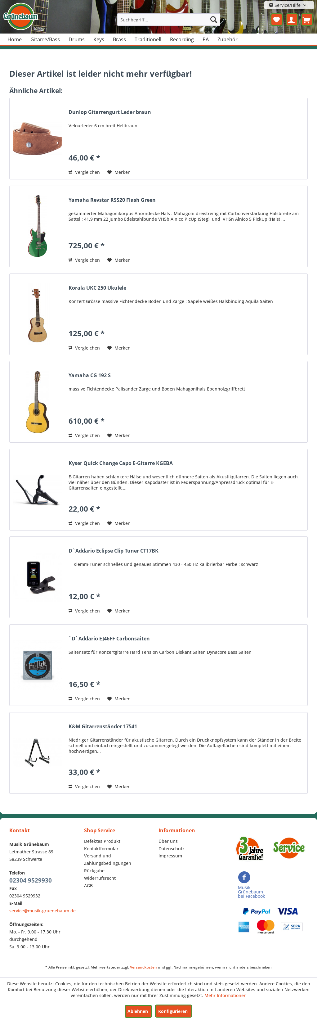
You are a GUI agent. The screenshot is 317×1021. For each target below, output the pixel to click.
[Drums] (76, 39)
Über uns (168, 841)
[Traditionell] (148, 39)
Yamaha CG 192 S (90, 375)
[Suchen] (213, 19)
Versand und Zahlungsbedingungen (107, 859)
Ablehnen (137, 1011)
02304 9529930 (30, 880)
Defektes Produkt (102, 841)
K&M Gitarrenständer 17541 (103, 726)
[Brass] (119, 39)
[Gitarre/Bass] (45, 39)
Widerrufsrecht (100, 878)
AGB (88, 885)
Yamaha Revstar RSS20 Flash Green (112, 200)
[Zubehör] (227, 39)
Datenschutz (171, 849)
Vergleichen (84, 172)
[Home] (14, 39)
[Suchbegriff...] (168, 19)
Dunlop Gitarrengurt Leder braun (110, 112)
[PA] (205, 39)
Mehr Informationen (225, 995)
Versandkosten (143, 967)
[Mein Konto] (292, 19)
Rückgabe (94, 871)
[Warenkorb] (307, 19)
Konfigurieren (173, 1011)
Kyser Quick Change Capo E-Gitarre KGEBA (121, 463)
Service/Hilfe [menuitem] (285, 5)
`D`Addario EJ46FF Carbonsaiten (109, 638)
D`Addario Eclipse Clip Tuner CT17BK (113, 551)
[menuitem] (168, 19)
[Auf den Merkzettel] (119, 172)
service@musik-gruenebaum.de (42, 911)
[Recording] (182, 39)
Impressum (170, 856)
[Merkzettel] (276, 19)
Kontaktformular (101, 849)
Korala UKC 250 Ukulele (97, 288)
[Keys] (99, 39)
